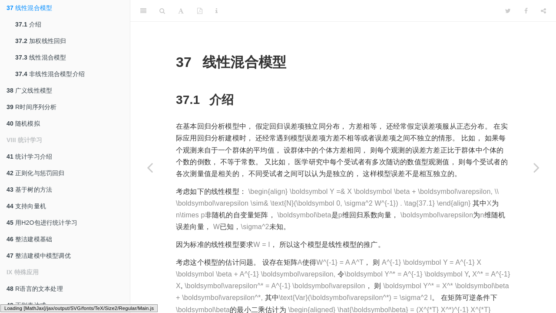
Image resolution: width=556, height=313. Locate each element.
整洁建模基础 (29, 239)
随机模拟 (23, 123)
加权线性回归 (40, 40)
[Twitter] (508, 11)
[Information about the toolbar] (216, 11)
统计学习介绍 (29, 156)
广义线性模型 (29, 90)
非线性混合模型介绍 (50, 73)
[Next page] (536, 167)
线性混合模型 (29, 7)
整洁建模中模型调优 (39, 255)
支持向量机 (26, 206)
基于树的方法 (29, 189)
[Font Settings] (181, 11)
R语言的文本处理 (35, 288)
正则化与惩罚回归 (36, 173)
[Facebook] (526, 11)
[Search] (162, 11)
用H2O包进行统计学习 (42, 222)
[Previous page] (149, 167)
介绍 (28, 24)
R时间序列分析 (32, 106)
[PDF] (200, 11)
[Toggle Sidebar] (143, 11)
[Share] (543, 11)
